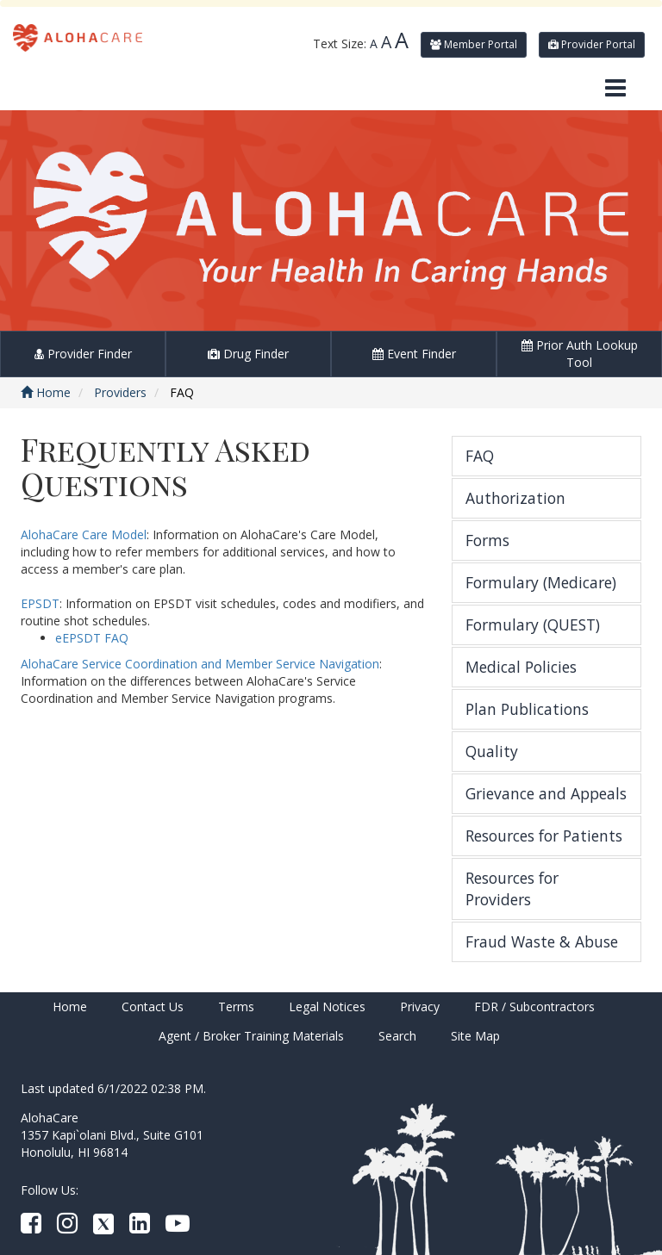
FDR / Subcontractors (534, 1006)
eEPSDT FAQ (91, 638)
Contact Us (153, 1006)
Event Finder (414, 353)
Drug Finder (248, 353)
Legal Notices (327, 1006)
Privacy (420, 1006)
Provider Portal (591, 44)
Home (46, 392)
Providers (120, 392)
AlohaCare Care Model (84, 534)
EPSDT (40, 603)
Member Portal (473, 44)
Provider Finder (83, 353)
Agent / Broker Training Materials (251, 1036)
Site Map (475, 1036)
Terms (236, 1006)
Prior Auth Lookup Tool (579, 353)
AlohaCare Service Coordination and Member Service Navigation (200, 663)
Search (397, 1036)
